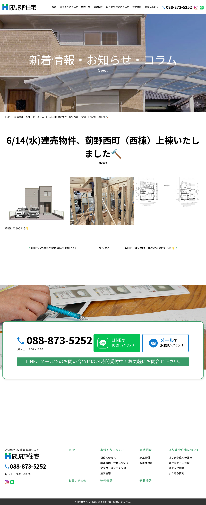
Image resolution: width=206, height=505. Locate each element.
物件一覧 (85, 7)
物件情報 (106, 480)
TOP (54, 7)
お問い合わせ (151, 7)
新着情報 (145, 480)
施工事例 (144, 457)
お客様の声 (146, 463)
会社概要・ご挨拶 (179, 463)
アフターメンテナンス (113, 468)
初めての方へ (108, 457)
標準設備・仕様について (114, 463)
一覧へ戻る (103, 248)
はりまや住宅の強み (180, 457)
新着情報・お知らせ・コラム (29, 116)
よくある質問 (176, 473)
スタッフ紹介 (176, 468)
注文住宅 (136, 7)
